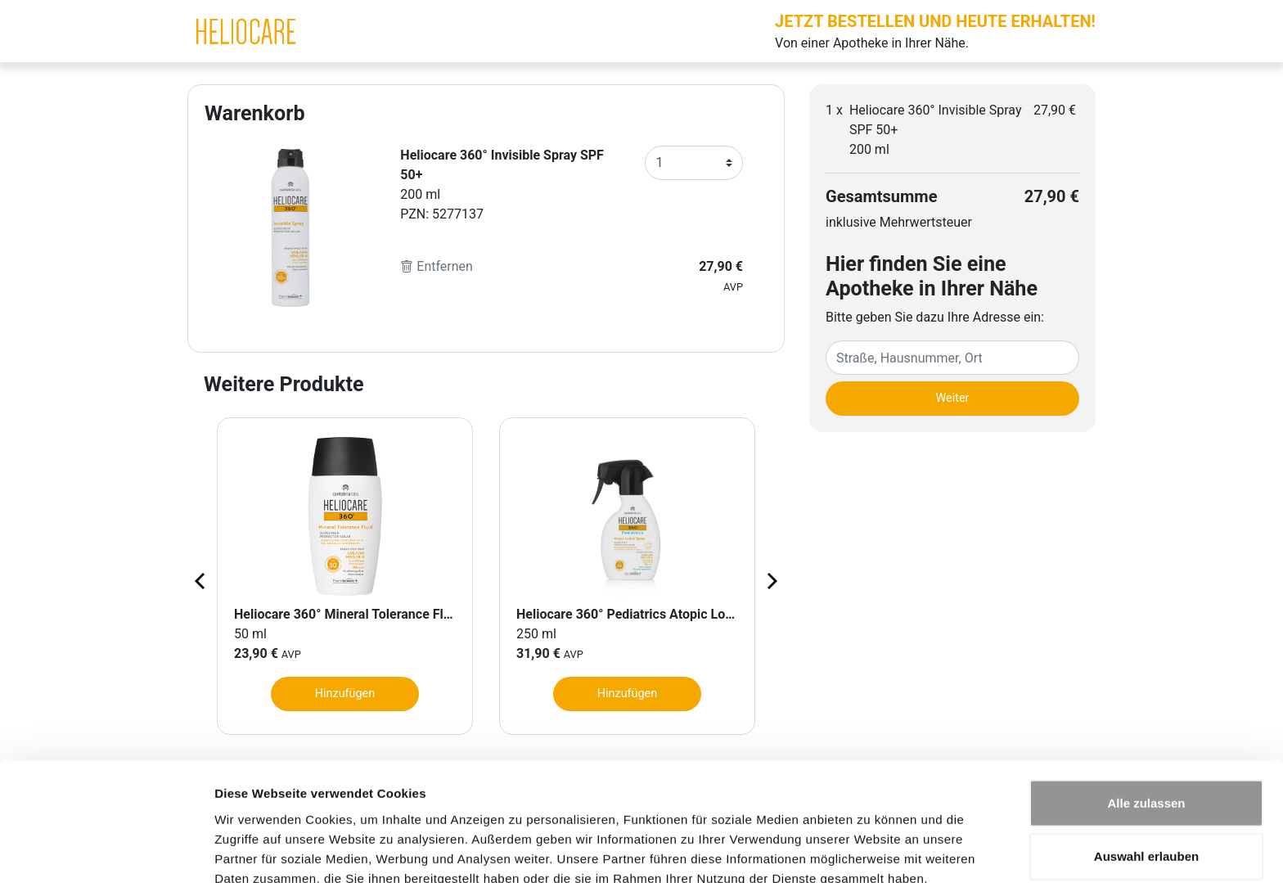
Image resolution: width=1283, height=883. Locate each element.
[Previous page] (201, 580)
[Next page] (771, 580)
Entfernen (436, 266)
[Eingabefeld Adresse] (952, 357)
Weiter (953, 398)
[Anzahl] (694, 163)
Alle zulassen (1146, 722)
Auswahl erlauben (1146, 776)
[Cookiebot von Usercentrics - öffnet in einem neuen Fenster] (106, 851)
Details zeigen (870, 851)
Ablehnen (1146, 829)
